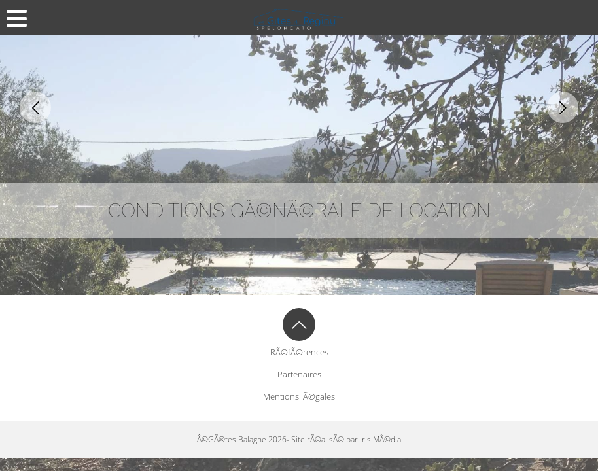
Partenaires (299, 374)
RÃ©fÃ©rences (299, 352)
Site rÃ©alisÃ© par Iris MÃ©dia (346, 439)
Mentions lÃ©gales (299, 396)
